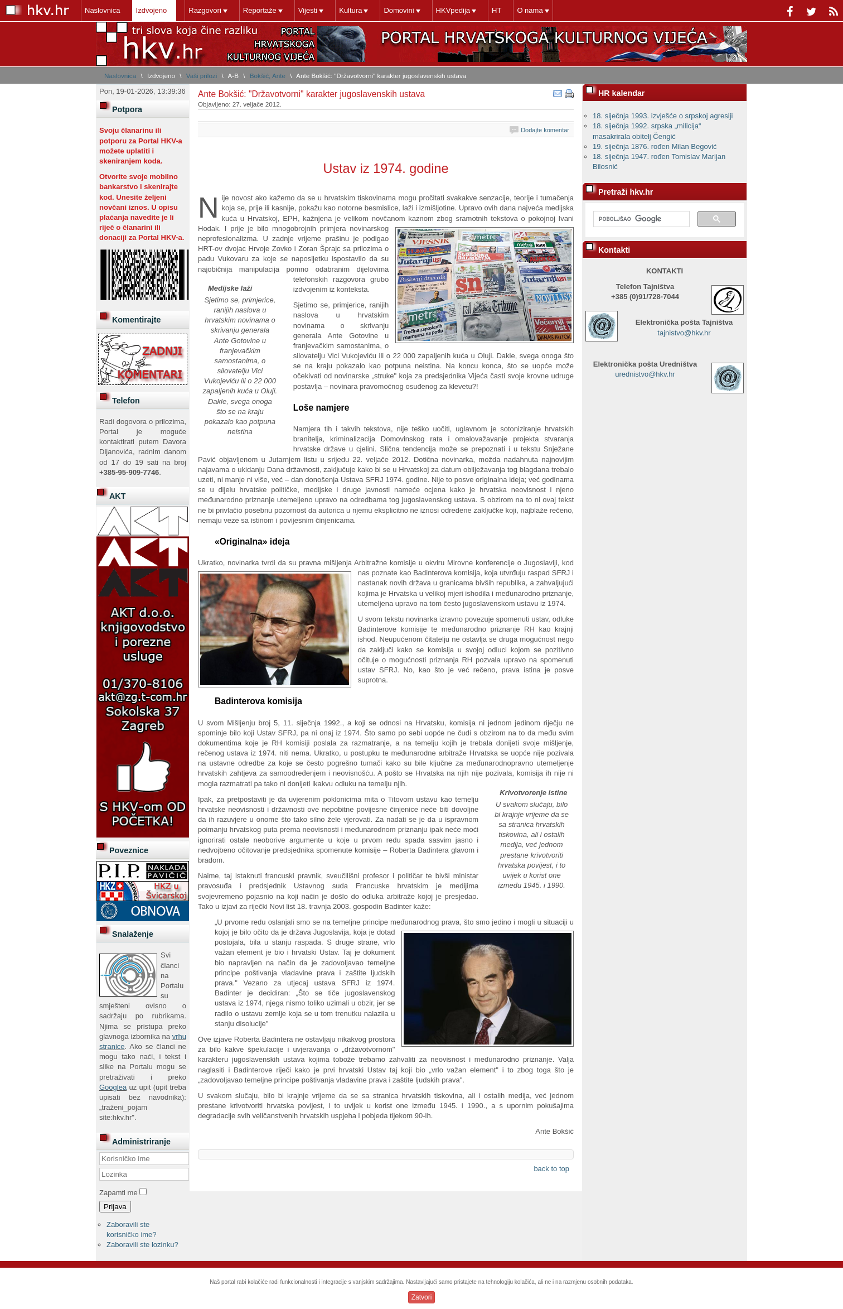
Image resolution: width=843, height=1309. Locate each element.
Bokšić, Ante (267, 75)
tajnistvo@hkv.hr (683, 333)
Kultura (350, 10)
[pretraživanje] (640, 219)
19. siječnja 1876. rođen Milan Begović (655, 146)
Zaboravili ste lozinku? (142, 1244)
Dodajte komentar (545, 130)
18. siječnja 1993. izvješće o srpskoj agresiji (663, 116)
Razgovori (204, 10)
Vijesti (307, 10)
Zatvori (421, 1297)
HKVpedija (453, 10)
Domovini (399, 10)
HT (496, 10)
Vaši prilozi (201, 75)
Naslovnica (102, 10)
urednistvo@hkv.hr (645, 374)
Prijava (115, 1206)
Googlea (113, 1087)
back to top (551, 1168)
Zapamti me (118, 1192)
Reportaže (260, 10)
